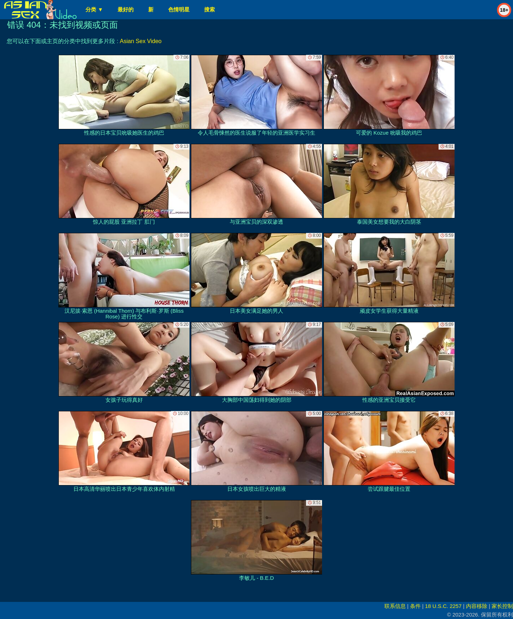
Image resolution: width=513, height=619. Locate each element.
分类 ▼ (94, 9)
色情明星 (179, 9)
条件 (415, 606)
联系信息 (395, 606)
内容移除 (476, 606)
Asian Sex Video (140, 41)
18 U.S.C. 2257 (443, 606)
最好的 (126, 9)
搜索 (209, 9)
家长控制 (502, 606)
